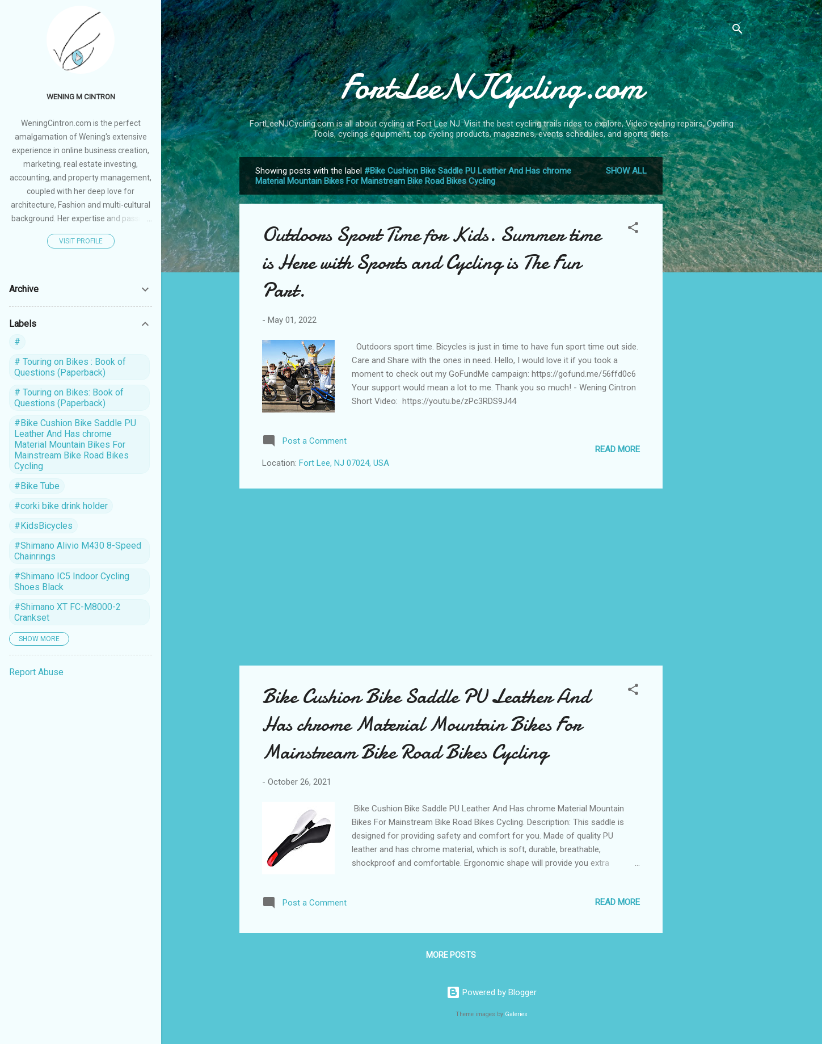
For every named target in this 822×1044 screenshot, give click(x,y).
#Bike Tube (37, 486)
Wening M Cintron (81, 96)
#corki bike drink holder (61, 505)
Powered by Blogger (491, 992)
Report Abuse (36, 672)
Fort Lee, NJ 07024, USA (344, 463)
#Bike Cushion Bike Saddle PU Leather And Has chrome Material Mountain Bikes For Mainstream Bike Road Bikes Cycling (75, 445)
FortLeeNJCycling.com (491, 86)
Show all (626, 171)
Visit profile (81, 241)
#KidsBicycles (43, 525)
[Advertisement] (708, 327)
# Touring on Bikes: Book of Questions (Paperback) (69, 398)
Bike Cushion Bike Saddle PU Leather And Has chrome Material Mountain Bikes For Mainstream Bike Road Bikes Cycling (426, 724)
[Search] (737, 31)
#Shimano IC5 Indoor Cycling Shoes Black (71, 581)
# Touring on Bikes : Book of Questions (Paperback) (70, 367)
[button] (633, 229)
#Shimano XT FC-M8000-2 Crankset (67, 612)
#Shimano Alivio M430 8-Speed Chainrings (77, 551)
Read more (617, 449)
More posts (451, 954)
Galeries (516, 1014)
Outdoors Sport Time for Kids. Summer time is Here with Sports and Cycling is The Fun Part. (431, 262)
